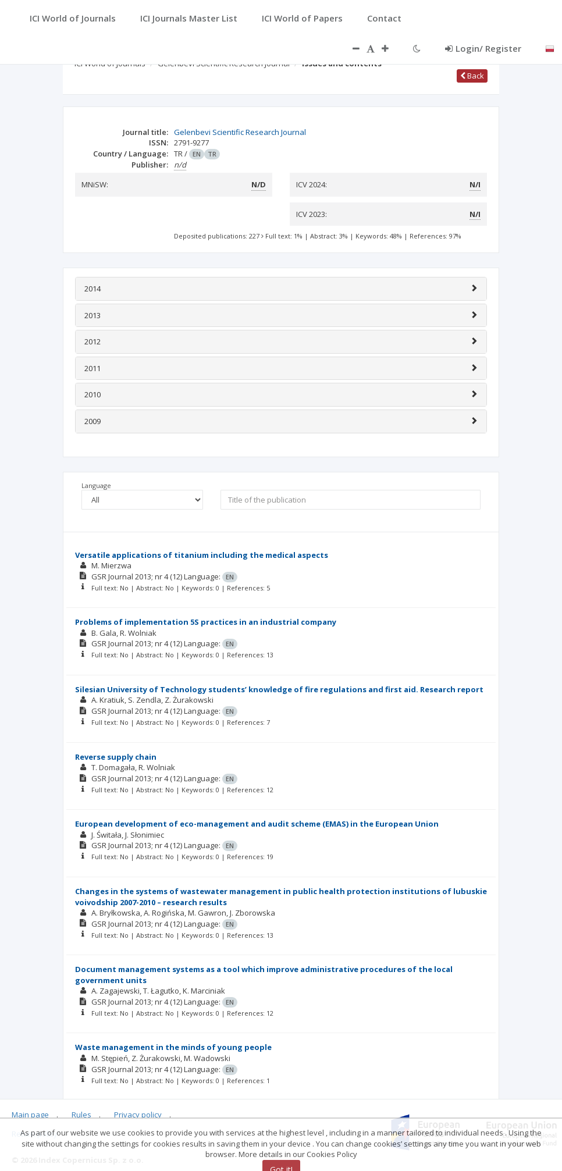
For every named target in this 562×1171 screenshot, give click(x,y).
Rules (81, 1114)
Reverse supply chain (115, 757)
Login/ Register (483, 48)
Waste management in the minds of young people (173, 1047)
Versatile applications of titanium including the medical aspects (201, 555)
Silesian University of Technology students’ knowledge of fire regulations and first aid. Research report (279, 689)
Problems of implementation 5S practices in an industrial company (205, 622)
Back (472, 75)
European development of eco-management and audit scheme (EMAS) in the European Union (257, 823)
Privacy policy (138, 1114)
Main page (30, 1114)
